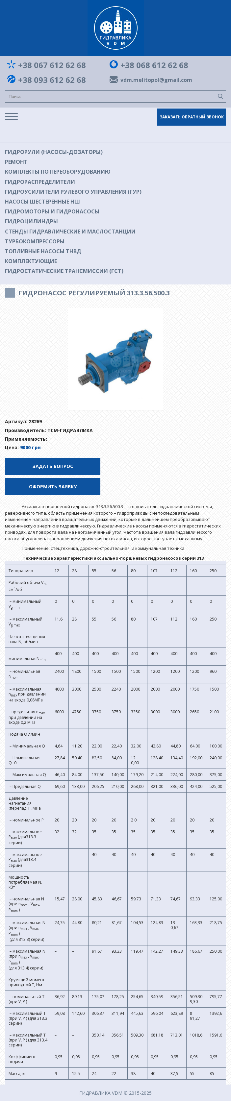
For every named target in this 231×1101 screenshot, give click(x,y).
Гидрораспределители (40, 181)
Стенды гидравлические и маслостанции (70, 231)
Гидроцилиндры (31, 221)
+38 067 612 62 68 (52, 65)
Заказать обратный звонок (192, 117)
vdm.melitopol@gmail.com (155, 80)
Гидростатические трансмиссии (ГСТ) (64, 271)
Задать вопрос (53, 466)
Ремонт (16, 161)
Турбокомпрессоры (34, 241)
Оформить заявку (53, 486)
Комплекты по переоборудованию (58, 171)
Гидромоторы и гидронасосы (52, 211)
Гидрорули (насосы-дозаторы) (54, 152)
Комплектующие (31, 261)
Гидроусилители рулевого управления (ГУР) (73, 191)
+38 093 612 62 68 (52, 80)
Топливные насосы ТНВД (43, 251)
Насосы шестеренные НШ (42, 201)
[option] (115, 359)
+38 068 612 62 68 (154, 65)
